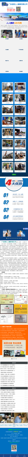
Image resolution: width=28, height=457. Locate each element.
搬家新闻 (14, 362)
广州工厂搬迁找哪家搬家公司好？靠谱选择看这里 (7, 383)
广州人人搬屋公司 (5, 425)
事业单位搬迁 (20, 91)
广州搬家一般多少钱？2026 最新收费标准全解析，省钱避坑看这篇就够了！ (10, 370)
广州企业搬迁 (25, 425)
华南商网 (14, 426)
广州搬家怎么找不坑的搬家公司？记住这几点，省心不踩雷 (8, 399)
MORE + (14, 174)
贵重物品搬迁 (20, 148)
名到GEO (5, 424)
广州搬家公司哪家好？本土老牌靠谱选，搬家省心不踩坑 (7, 403)
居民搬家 (20, 102)
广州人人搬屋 (20, 424)
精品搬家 (7, 125)
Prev (1, 17)
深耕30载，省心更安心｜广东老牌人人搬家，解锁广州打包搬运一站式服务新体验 (11, 368)
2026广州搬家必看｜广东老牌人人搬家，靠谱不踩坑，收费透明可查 (9, 390)
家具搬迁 (7, 171)
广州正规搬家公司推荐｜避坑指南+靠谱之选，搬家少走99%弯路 (9, 410)
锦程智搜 (17, 424)
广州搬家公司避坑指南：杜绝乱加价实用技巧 (6, 372)
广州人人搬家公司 (9, 424)
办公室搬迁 (7, 102)
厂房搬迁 (20, 125)
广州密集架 (14, 425)
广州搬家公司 (10, 425)
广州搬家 (17, 425)
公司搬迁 (7, 148)
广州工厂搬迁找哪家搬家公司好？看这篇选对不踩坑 (7, 385)
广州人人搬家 (2, 424)
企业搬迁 (7, 91)
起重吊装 (7, 159)
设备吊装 (7, 114)
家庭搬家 (20, 114)
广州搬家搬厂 (21, 425)
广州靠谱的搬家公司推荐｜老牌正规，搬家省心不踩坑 (7, 381)
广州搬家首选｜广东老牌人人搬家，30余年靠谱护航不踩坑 (8, 374)
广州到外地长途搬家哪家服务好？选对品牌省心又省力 (7, 376)
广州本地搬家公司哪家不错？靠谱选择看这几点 (6, 397)
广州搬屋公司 (24, 424)
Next (26, 17)
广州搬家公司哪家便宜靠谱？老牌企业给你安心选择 (7, 401)
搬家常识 (14, 388)
